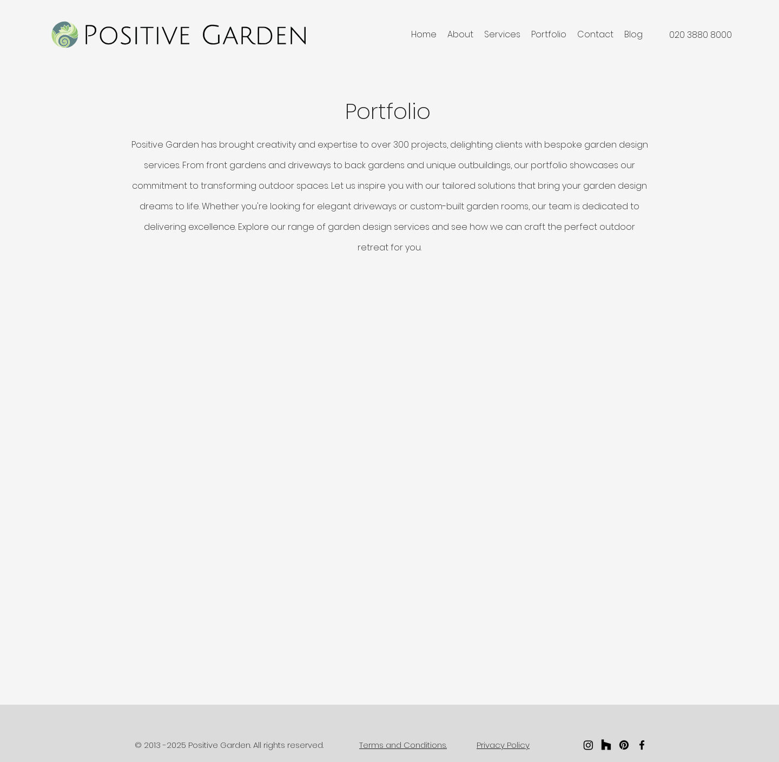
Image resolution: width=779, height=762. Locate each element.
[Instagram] (588, 745)
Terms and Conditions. (403, 745)
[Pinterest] (624, 745)
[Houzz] (606, 745)
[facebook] (642, 745)
